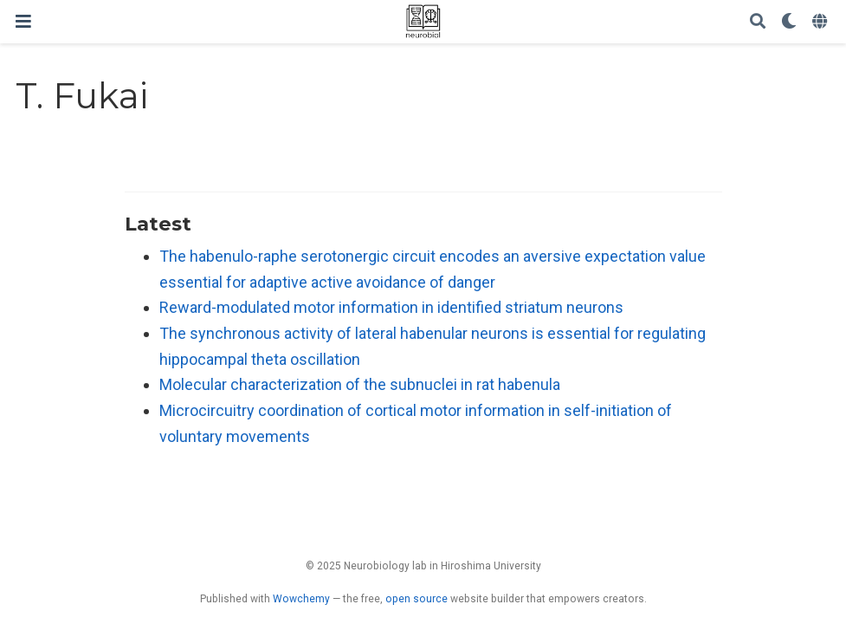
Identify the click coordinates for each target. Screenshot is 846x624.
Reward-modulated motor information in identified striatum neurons (391, 307)
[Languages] (821, 22)
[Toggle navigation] (23, 21)
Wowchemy (301, 599)
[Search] (757, 22)
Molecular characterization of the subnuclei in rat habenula (359, 384)
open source (416, 599)
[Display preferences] (789, 22)
